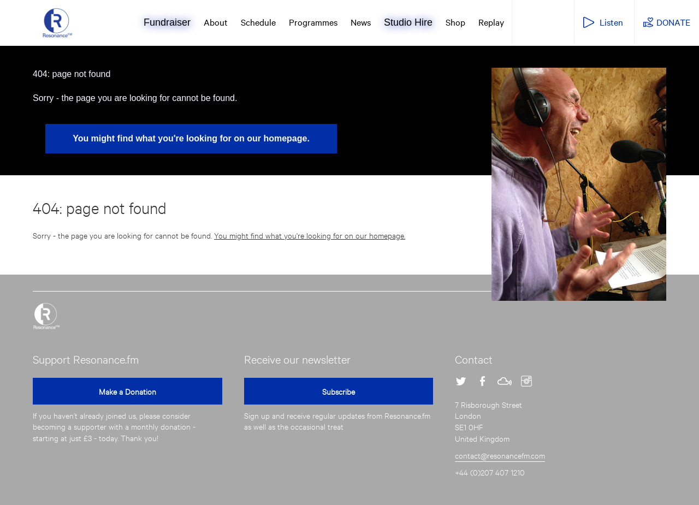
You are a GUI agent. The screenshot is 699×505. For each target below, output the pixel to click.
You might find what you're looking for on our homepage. (191, 138)
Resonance (46, 316)
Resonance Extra (542, 21)
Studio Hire (408, 22)
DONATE (673, 22)
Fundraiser (167, 22)
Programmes (313, 22)
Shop (455, 22)
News (361, 22)
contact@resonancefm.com (500, 455)
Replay (491, 22)
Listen (611, 22)
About (216, 22)
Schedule (258, 22)
